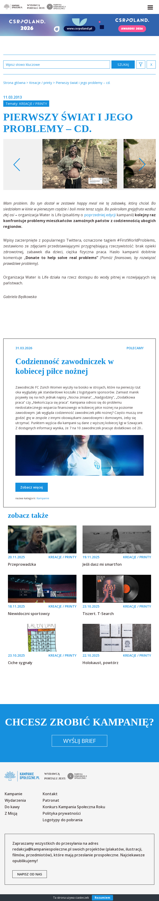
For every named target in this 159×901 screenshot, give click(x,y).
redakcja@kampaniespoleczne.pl (41, 849)
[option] (79, 164)
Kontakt (50, 793)
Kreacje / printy (33, 103)
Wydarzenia (15, 800)
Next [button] (142, 164)
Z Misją (11, 813)
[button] (150, 6)
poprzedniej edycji (100, 214)
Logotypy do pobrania (63, 819)
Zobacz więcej (31, 487)
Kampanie (43, 498)
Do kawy (12, 806)
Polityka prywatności (62, 813)
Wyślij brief (79, 741)
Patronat (51, 800)
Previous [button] (17, 164)
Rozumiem (102, 898)
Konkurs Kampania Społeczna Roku (74, 806)
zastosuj (123, 64)
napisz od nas (29, 874)
